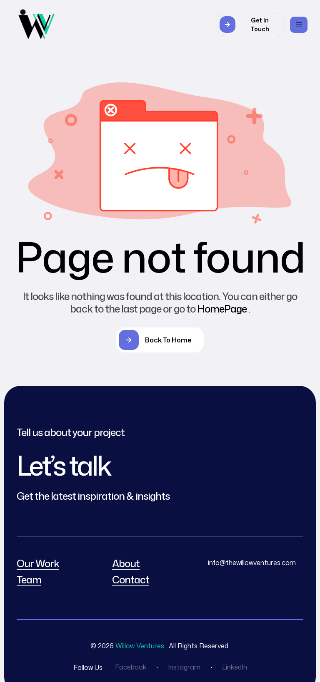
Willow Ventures (140, 645)
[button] (251, 24)
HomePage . (223, 309)
